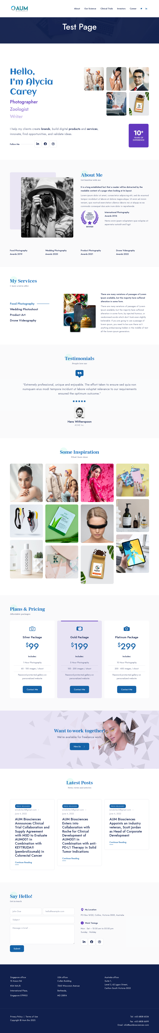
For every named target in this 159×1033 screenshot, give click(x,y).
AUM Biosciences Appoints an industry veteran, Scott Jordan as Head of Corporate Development (125, 827)
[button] (79, 746)
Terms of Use (32, 1016)
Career (133, 8)
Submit (17, 948)
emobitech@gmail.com (26, 809)
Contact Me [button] (32, 689)
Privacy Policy (16, 1016)
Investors (121, 8)
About (77, 8)
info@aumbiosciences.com (136, 1024)
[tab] (34, 305)
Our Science (90, 8)
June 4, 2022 (21, 813)
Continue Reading (23, 862)
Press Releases (23, 806)
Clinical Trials (106, 8)
